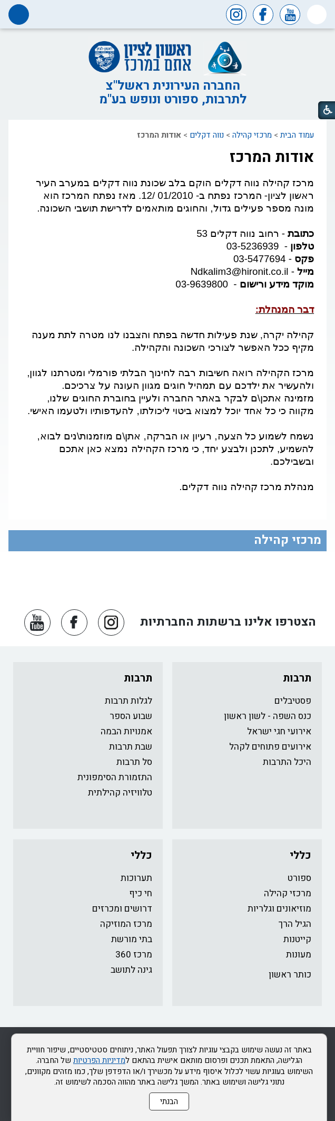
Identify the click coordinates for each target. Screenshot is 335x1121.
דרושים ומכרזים (122, 908)
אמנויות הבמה (126, 731)
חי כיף (140, 893)
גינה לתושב (131, 969)
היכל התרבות (287, 762)
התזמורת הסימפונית (114, 777)
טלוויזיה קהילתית (120, 792)
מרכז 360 (133, 954)
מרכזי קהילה (252, 135)
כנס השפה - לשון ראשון (267, 716)
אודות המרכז (272, 157)
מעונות (298, 954)
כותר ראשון (290, 974)
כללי (300, 855)
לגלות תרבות (128, 700)
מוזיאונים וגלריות (279, 908)
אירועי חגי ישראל (279, 731)
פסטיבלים (292, 700)
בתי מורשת (131, 939)
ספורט (299, 878)
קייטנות (297, 939)
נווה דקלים (207, 135)
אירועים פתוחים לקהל (270, 746)
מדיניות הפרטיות (99, 1060)
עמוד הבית (297, 135)
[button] (317, 14)
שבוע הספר (131, 716)
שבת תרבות (130, 746)
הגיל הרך (295, 924)
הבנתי (169, 1101)
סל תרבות (134, 762)
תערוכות (136, 878)
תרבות (297, 678)
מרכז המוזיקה (126, 924)
